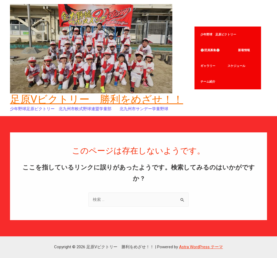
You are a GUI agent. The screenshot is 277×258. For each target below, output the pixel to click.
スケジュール (239, 69)
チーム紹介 (208, 91)
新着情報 (246, 46)
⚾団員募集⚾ (214, 46)
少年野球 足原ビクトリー (219, 24)
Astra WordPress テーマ (201, 246)
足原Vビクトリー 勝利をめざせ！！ (96, 99)
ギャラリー (208, 69)
